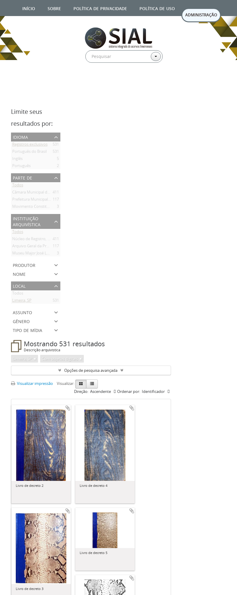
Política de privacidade (100, 8)
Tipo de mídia (27, 330)
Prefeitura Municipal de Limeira (39, 200)
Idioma (20, 137)
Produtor (24, 265)
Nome (19, 274)
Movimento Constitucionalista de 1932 (46, 207)
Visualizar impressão (32, 383)
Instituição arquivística (26, 221)
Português (21, 166)
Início (28, 8)
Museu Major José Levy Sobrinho (41, 254)
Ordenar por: (128, 391)
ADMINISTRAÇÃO (201, 15)
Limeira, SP (22, 301)
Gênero (21, 321)
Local (19, 285)
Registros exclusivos (30, 145)
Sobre (54, 8)
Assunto (22, 312)
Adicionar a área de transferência (68, 408)
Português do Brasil (29, 152)
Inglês (17, 159)
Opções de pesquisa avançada (90, 370)
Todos (17, 186)
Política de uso (157, 8)
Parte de (22, 177)
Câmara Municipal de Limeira (37, 193)
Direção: (81, 391)
